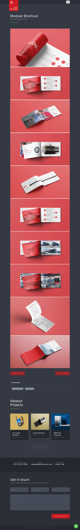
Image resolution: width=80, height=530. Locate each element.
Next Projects (62, 373)
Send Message (60, 516)
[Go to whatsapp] (76, 526)
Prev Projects (17, 373)
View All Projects (40, 447)
